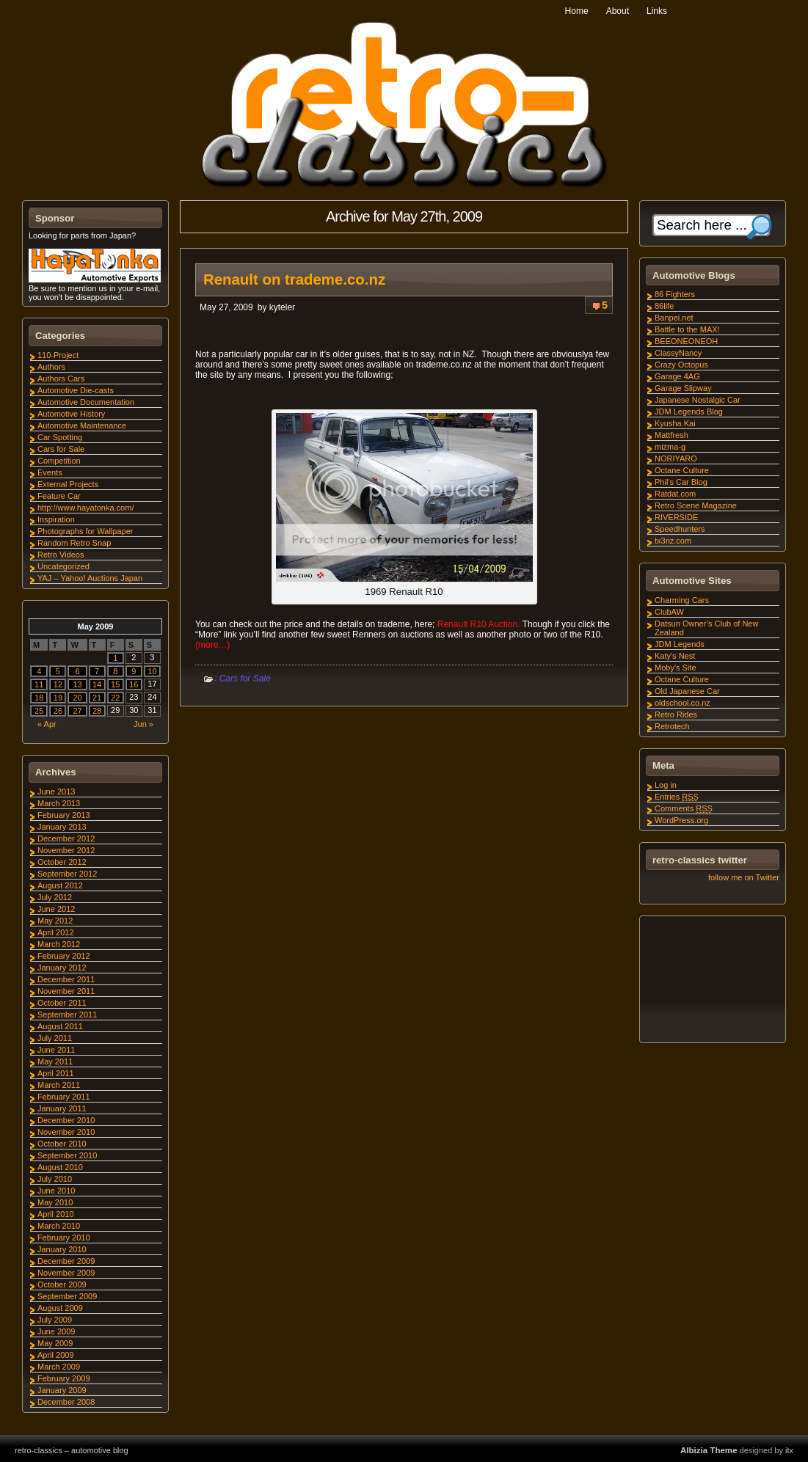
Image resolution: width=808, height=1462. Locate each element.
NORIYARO (676, 458)
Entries (677, 796)
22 (115, 697)
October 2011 (62, 1002)
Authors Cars (60, 378)
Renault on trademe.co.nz (294, 279)
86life (664, 305)
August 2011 (60, 1026)
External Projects (67, 484)
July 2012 (54, 897)
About (617, 11)
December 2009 (66, 1261)
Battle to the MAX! (687, 329)
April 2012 (55, 932)
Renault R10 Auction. (477, 624)
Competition (59, 460)
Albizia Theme (709, 1450)
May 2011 (55, 1061)
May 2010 (55, 1202)
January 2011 (62, 1108)
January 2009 (62, 1390)
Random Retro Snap (74, 542)
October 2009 (62, 1284)
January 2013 (62, 826)
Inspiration (56, 519)
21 (96, 697)
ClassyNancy (678, 352)
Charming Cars (682, 600)
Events (49, 472)
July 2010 (54, 1178)
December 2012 (66, 838)
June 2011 (56, 1049)
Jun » (143, 724)
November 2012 (66, 850)
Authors (51, 366)
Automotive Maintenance (81, 425)
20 (77, 697)
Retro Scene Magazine (696, 505)
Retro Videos (60, 554)
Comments (684, 808)
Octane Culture (682, 470)
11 (38, 684)
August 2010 (60, 1167)
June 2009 (56, 1331)
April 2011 (55, 1073)
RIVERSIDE (676, 517)
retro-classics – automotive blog (71, 1450)
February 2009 (63, 1378)
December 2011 (66, 979)
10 (152, 671)
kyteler (282, 307)
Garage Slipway (683, 388)
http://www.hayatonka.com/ (85, 507)
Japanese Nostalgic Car (697, 399)
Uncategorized (63, 566)
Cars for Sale (245, 678)
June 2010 (56, 1190)
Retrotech (672, 726)
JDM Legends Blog (689, 411)
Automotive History (71, 413)
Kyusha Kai (675, 423)
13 (77, 684)
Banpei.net (674, 317)
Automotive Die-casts (75, 390)
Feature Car (59, 495)
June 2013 (56, 791)
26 (58, 710)
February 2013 (63, 815)
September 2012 (67, 873)
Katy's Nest (675, 655)
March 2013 (58, 803)
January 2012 (62, 967)
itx (789, 1450)
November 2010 (66, 1131)
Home (577, 11)
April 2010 (55, 1214)
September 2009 (67, 1296)
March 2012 (58, 944)
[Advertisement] (712, 981)
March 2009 (58, 1366)
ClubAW (669, 611)
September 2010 (67, 1155)
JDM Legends (680, 644)
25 (38, 710)
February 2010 (63, 1237)
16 (133, 684)
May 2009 (55, 1343)
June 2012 (56, 908)
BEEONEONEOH (686, 341)
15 (115, 684)
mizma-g (670, 446)
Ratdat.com (675, 493)
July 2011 (54, 1038)
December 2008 (66, 1401)
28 (96, 710)
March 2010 (58, 1225)
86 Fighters (675, 294)
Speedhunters (680, 529)
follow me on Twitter (743, 877)
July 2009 (54, 1319)
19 (58, 697)
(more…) (212, 645)
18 (38, 697)
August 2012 (60, 885)
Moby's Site (675, 667)
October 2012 (62, 862)
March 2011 (58, 1085)
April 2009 (55, 1354)
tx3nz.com (673, 540)
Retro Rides (676, 714)
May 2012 (55, 920)
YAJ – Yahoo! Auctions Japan (89, 578)
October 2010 (62, 1143)
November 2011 (66, 991)
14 (96, 684)
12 (58, 684)
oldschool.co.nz (682, 702)
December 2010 (66, 1120)
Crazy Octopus (681, 364)
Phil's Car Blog (681, 482)
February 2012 (63, 955)
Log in (666, 785)
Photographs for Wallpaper (85, 531)
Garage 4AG (677, 376)
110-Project (58, 355)
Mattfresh (671, 435)
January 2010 (62, 1249)
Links (657, 11)
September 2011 (67, 1014)
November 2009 (66, 1272)
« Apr (47, 724)
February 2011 (63, 1096)
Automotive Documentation (85, 402)
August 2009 (60, 1308)
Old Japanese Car (687, 691)
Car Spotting (59, 437)
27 (77, 710)
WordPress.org (681, 820)
